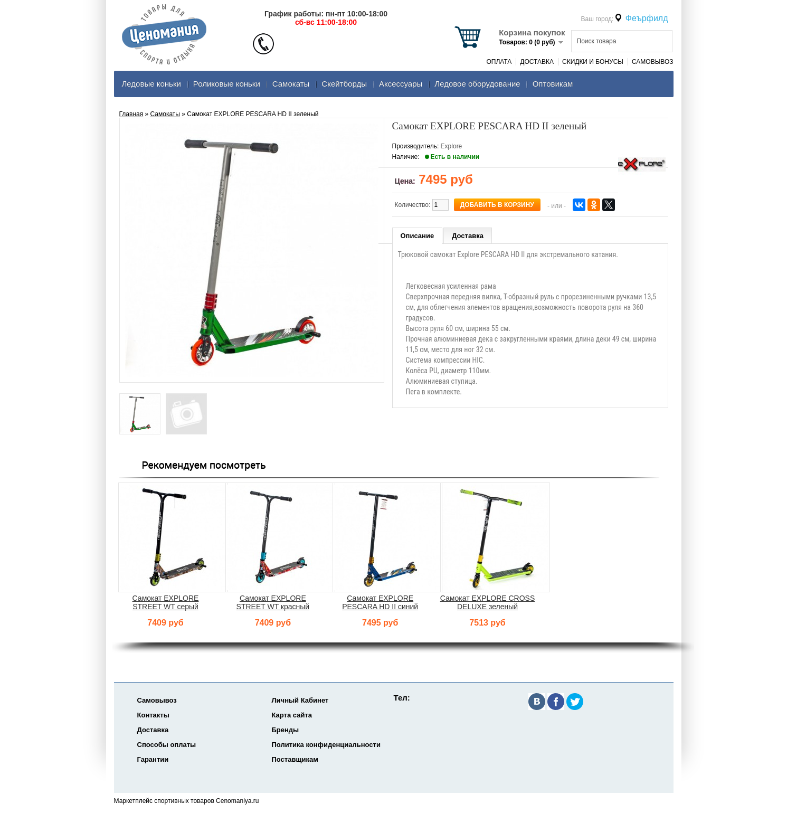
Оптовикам (553, 83)
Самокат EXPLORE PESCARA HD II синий (380, 602)
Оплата (498, 61)
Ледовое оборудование (477, 83)
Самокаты (291, 83)
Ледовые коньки (151, 83)
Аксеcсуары (400, 83)
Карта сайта (292, 715)
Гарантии (153, 759)
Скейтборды (344, 83)
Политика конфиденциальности (326, 745)
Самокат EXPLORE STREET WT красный (273, 602)
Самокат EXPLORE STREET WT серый (165, 602)
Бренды (285, 730)
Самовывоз (653, 61)
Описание (417, 236)
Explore (451, 146)
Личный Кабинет (300, 700)
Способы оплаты (166, 745)
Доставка (537, 61)
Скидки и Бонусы (592, 61)
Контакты (153, 715)
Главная (131, 114)
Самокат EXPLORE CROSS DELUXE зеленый (487, 602)
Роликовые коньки (226, 83)
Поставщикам (295, 759)
